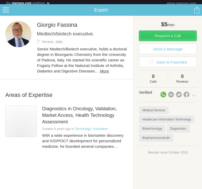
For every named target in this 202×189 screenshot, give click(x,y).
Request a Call (168, 38)
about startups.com (181, 3)
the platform (28, 3)
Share (196, 12)
